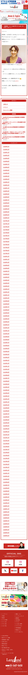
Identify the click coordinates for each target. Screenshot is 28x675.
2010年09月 (6, 479)
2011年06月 (6, 452)
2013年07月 (6, 378)
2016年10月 (6, 262)
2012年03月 (6, 425)
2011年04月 (6, 458)
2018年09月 (6, 194)
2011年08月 (6, 446)
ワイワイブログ (19, 625)
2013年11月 (6, 366)
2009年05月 (6, 526)
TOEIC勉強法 (18, 627)
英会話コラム (18, 629)
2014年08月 (6, 339)
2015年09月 (6, 301)
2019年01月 (6, 182)
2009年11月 (6, 509)
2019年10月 (6, 155)
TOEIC (3, 615)
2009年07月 (6, 520)
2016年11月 (6, 259)
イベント (5, 107)
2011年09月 (6, 443)
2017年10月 (6, 226)
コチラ (20, 64)
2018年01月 (6, 217)
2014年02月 (6, 357)
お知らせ (5, 104)
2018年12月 (6, 185)
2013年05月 (6, 384)
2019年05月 (6, 170)
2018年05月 (6, 206)
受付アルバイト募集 (6, 637)
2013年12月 (6, 363)
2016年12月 (6, 256)
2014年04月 (6, 351)
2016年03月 (6, 283)
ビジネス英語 (4, 619)
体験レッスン (18, 614)
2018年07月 (6, 200)
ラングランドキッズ (20, 616)
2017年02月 (6, 250)
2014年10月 (6, 333)
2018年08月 (6, 197)
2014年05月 (6, 348)
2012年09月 (6, 408)
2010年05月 (6, 491)
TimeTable (18, 619)
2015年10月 (6, 298)
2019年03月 (6, 176)
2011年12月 (6, 434)
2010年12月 (6, 470)
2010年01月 (6, 503)
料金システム (4, 645)
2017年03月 (6, 247)
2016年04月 (6, 280)
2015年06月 (6, 310)
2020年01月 (6, 146)
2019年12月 (6, 149)
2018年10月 (6, 191)
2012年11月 (6, 402)
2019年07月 (6, 164)
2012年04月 (6, 422)
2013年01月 (6, 396)
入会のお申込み (5, 635)
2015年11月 (6, 295)
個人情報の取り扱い (6, 647)
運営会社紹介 (4, 643)
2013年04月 (6, 387)
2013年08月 (6, 375)
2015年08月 (6, 304)
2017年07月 (6, 235)
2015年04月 (6, 316)
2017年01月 (6, 253)
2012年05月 (6, 419)
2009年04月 (6, 529)
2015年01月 (6, 324)
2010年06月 (6, 488)
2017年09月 (6, 229)
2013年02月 (6, 393)
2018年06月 (6, 203)
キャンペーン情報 (7, 110)
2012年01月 (6, 431)
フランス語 (4, 623)
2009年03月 (6, 532)
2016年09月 (6, 265)
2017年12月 (6, 220)
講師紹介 (17, 618)
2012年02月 (6, 428)
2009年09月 (6, 515)
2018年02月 (6, 215)
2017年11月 (6, 223)
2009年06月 (6, 523)
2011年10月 (6, 440)
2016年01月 (6, 289)
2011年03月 (6, 461)
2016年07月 (6, 271)
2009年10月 (6, 512)
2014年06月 (6, 345)
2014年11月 (6, 330)
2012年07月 (6, 414)
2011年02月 (6, 464)
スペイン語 (4, 621)
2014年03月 (6, 354)
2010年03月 (6, 497)
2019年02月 (6, 179)
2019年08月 (6, 161)
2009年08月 (6, 518)
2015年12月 (6, 292)
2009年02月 (6, 535)
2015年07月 (6, 307)
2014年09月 (6, 336)
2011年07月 (6, 449)
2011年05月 (6, 455)
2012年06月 (6, 417)
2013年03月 (6, 390)
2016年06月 (6, 274)
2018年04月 (6, 209)
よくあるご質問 (19, 623)
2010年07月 (6, 485)
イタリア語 (4, 625)
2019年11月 (6, 152)
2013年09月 (6, 372)
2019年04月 (6, 173)
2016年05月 (6, 277)
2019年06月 (6, 167)
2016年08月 (6, 268)
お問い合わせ (4, 641)
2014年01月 (6, 360)
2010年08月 (6, 482)
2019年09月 (6, 158)
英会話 (3, 617)
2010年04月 (6, 494)
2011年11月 (6, 437)
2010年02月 (6, 500)
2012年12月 (6, 399)
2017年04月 (6, 244)
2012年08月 (6, 411)
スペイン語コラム (19, 631)
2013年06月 (6, 381)
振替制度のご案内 (5, 639)
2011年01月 (6, 467)
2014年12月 (6, 327)
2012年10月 (6, 405)
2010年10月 (6, 476)
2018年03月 (6, 212)
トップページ (4, 614)
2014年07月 (6, 342)
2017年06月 (6, 238)
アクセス (17, 621)
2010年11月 (6, 473)
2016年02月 (6, 286)
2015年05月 (6, 313)
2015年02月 (6, 321)
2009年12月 (6, 506)
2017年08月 (6, 232)
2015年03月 (6, 318)
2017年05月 (6, 241)
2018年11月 (6, 188)
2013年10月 (6, 369)
